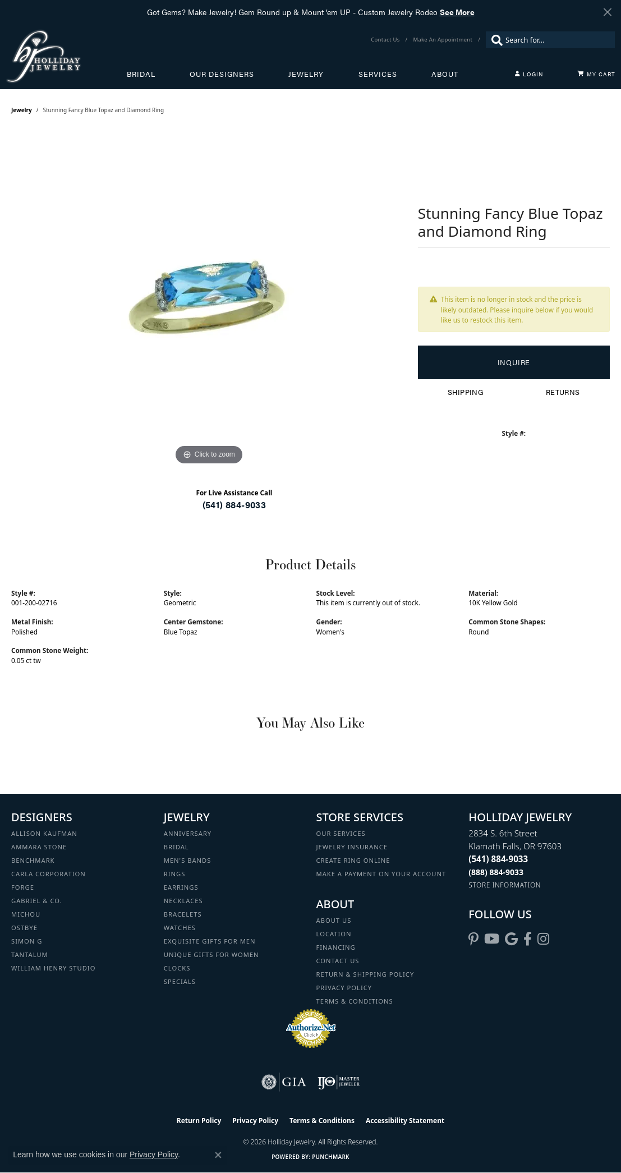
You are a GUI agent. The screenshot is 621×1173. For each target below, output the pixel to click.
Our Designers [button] (222, 74)
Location (334, 934)
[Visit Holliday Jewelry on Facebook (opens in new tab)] (527, 939)
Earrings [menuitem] (181, 887)
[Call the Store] (498, 858)
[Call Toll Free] (495, 872)
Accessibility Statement (405, 1120)
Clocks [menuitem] (177, 968)
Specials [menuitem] (180, 981)
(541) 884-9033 (234, 504)
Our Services (341, 833)
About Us (334, 920)
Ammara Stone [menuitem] (39, 847)
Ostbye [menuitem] (24, 927)
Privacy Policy (344, 987)
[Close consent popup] (218, 1155)
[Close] (607, 12)
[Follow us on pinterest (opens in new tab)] (473, 939)
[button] (529, 74)
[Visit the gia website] (283, 1082)
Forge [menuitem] (22, 887)
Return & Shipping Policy (365, 974)
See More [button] (457, 11)
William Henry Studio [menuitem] (53, 968)
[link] (386, 39)
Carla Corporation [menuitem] (48, 874)
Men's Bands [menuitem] (187, 860)
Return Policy (199, 1120)
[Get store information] (504, 885)
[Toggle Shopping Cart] (596, 74)
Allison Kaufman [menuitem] (44, 833)
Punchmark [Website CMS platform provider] (330, 1157)
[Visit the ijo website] (339, 1082)
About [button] (444, 74)
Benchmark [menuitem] (33, 860)
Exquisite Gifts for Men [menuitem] (210, 941)
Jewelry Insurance (352, 847)
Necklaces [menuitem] (183, 900)
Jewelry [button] (306, 74)
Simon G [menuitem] (26, 941)
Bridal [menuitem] (176, 847)
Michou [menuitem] (25, 914)
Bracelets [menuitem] (183, 914)
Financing (336, 947)
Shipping (465, 392)
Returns (563, 392)
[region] (208, 299)
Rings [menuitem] (175, 874)
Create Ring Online (353, 860)
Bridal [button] (141, 74)
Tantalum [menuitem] (29, 954)
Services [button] (377, 74)
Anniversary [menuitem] (187, 833)
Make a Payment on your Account (381, 874)
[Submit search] (494, 39)
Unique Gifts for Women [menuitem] (211, 954)
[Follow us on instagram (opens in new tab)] (543, 939)
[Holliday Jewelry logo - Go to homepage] (66, 56)
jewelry (21, 110)
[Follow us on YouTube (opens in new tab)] (491, 939)
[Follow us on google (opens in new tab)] (511, 939)
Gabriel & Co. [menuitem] (36, 900)
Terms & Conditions (354, 1001)
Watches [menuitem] (180, 927)
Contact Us (338, 960)
